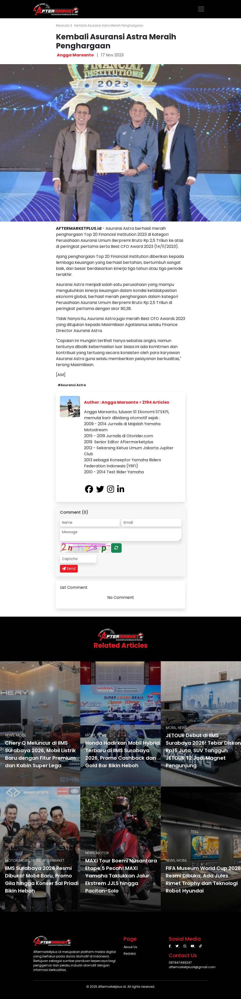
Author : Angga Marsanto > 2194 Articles (126, 402)
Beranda (64, 25)
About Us (130, 947)
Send (68, 568)
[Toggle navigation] (201, 9)
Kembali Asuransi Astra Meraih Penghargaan (108, 25)
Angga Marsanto (75, 55)
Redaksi (130, 953)
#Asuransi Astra (72, 385)
